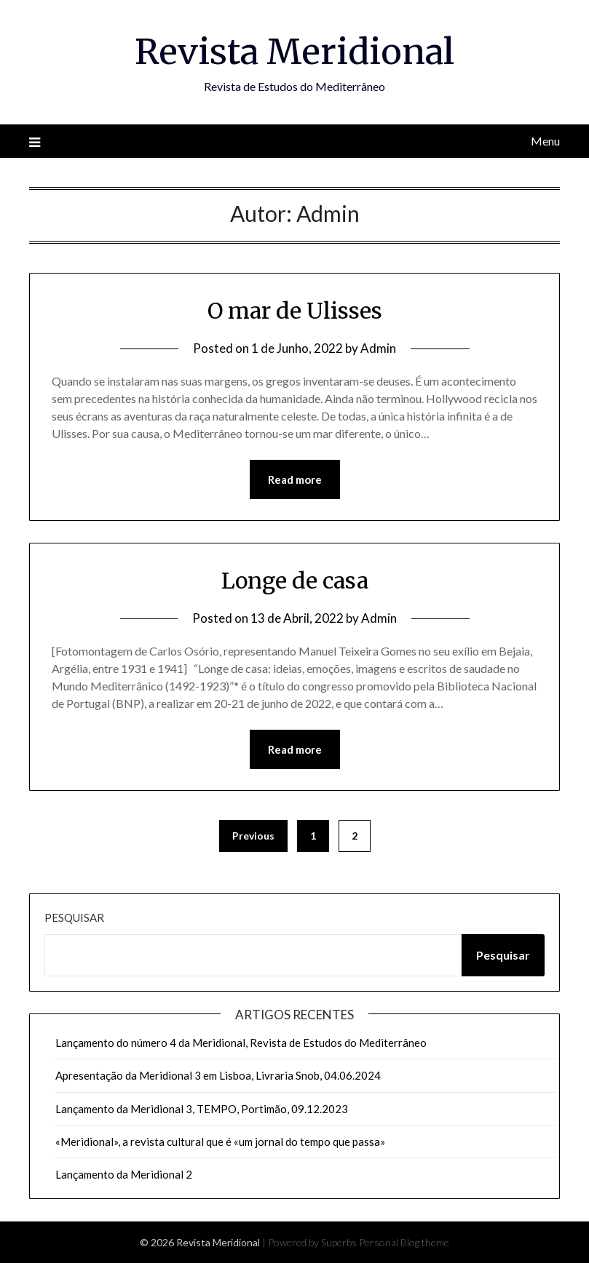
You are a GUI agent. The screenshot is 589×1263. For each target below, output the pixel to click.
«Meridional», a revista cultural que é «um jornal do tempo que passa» (220, 1141)
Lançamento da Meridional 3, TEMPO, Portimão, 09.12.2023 (201, 1108)
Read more (295, 479)
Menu (545, 141)
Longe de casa (294, 580)
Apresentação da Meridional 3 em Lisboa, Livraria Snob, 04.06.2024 (218, 1075)
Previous (253, 835)
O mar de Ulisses (294, 310)
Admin (378, 348)
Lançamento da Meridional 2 (123, 1174)
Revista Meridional (294, 51)
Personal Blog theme (404, 1242)
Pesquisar (74, 917)
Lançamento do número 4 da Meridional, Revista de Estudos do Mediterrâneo (241, 1042)
